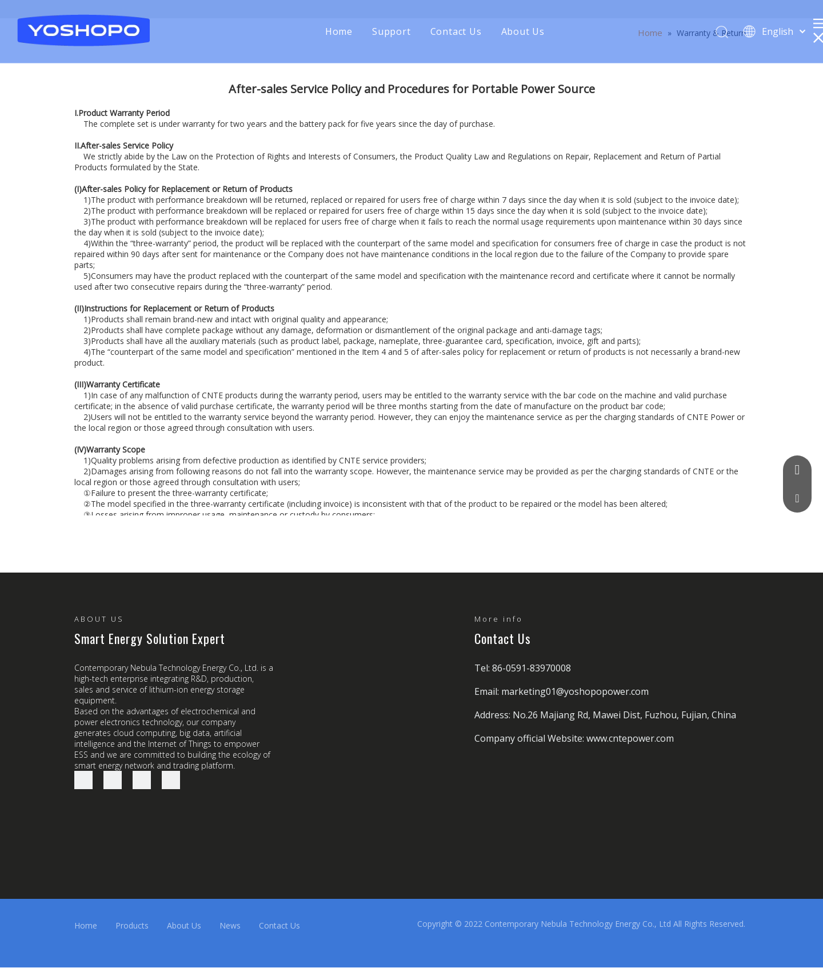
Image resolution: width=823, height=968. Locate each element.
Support (391, 31)
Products (132, 925)
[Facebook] (83, 780)
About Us (523, 31)
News (230, 925)
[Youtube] (171, 780)
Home (339, 31)
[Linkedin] (112, 780)
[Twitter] (142, 780)
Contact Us (456, 31)
